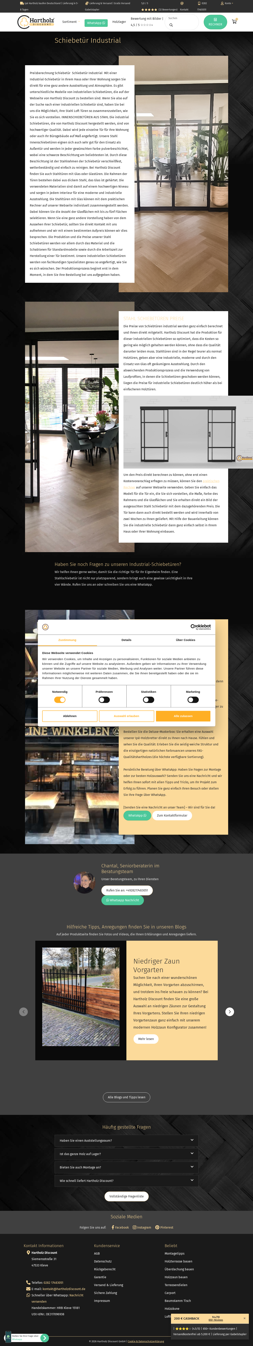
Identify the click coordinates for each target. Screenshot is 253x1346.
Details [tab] (127, 640)
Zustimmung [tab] (67, 640)
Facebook (120, 1227)
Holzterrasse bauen (178, 1261)
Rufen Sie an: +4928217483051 (127, 890)
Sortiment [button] (69, 22)
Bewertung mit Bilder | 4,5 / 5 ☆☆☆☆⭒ (147, 22)
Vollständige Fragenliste (126, 1196)
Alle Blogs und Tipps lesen (126, 1097)
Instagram (142, 1227)
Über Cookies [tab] (185, 640)
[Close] (244, 1318)
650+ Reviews (216, 1320)
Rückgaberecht (105, 1269)
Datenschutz (103, 1261)
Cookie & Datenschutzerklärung (146, 1341)
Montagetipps (174, 1253)
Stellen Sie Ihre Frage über (25, 1338)
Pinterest (164, 1227)
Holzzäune (172, 1309)
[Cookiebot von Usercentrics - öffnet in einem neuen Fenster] (193, 627)
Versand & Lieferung (108, 1285)
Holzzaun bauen (176, 1277)
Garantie (100, 1277)
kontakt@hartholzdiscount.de (64, 1289)
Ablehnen (70, 716)
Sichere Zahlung (105, 1293)
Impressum (102, 1301)
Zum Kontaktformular (172, 815)
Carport (170, 1293)
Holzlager (119, 22)
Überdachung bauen (179, 1269)
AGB (97, 1253)
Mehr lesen (146, 1039)
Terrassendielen (176, 1285)
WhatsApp (96, 23)
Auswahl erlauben (126, 716)
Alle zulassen (183, 716)
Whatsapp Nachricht (122, 900)
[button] (229, 1011)
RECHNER (215, 22)
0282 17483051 (53, 1283)
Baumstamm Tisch (178, 1301)
